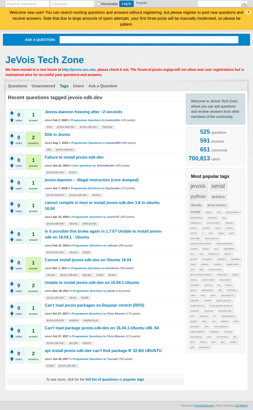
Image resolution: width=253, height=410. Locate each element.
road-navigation (197, 332)
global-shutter (233, 264)
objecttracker (207, 290)
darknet (227, 254)
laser (204, 321)
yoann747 (113, 216)
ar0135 (193, 233)
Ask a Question (102, 86)
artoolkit (224, 321)
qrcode (193, 259)
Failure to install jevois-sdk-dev (74, 157)
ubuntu (196, 205)
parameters (204, 347)
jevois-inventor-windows (200, 275)
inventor (206, 228)
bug (224, 218)
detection (221, 259)
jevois (198, 186)
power (193, 290)
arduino (218, 197)
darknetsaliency (228, 316)
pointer (233, 342)
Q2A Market (241, 405)
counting (228, 332)
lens (216, 249)
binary (235, 275)
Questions (17, 86)
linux (203, 295)
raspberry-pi (195, 223)
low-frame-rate (225, 311)
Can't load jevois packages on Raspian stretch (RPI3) (94, 305)
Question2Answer (204, 405)
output (221, 233)
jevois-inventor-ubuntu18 (221, 306)
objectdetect (229, 249)
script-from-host (197, 306)
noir (192, 269)
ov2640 (207, 300)
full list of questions (102, 379)
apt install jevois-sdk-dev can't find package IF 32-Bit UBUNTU (103, 351)
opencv (193, 228)
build (231, 233)
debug (203, 342)
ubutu (72, 297)
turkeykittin (112, 120)
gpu (222, 342)
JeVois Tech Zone (44, 60)
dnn (192, 254)
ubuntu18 (194, 311)
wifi (234, 337)
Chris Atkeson (116, 313)
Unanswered (43, 86)
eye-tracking (195, 337)
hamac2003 (113, 142)
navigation (214, 332)
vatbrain (112, 245)
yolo (210, 233)
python (198, 196)
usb (201, 254)
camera (229, 228)
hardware (235, 259)
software (217, 264)
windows (229, 223)
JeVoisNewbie (106, 165)
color (213, 342)
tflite (201, 269)
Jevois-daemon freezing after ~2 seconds (83, 112)
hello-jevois (222, 275)
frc (214, 316)
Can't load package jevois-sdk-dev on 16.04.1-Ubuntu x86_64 (102, 328)
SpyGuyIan (112, 188)
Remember (109, 4)
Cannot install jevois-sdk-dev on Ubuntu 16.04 (88, 260)
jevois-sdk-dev (232, 212)
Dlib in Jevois (57, 134)
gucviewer (194, 326)
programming (196, 218)
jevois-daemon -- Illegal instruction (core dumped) (92, 180)
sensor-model (208, 280)
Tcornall (112, 358)
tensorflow (212, 218)
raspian (73, 320)
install (192, 264)
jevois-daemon (212, 238)
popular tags (133, 379)
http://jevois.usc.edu (78, 70)
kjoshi (111, 290)
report (217, 228)
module (195, 212)
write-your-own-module (200, 243)
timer (235, 321)
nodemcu (204, 316)
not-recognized (221, 326)
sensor (229, 285)
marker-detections (224, 243)
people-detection (223, 300)
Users (78, 86)
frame (213, 295)
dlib (49, 149)
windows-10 (213, 254)
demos (193, 280)
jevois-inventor (217, 205)
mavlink (193, 249)
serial (218, 186)
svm (192, 316)
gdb (192, 347)
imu (213, 321)
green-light (195, 238)
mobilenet (208, 311)
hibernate (194, 300)
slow (192, 342)
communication (213, 223)
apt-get (193, 321)
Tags (64, 86)
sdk (219, 290)
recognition (207, 259)
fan (218, 285)
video (192, 295)
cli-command (222, 337)
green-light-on (227, 295)
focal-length (225, 280)
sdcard (206, 249)
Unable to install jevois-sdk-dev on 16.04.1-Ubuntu (92, 282)
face (207, 326)
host (219, 212)
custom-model (215, 269)
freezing (208, 285)
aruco (208, 212)
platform (204, 264)
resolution (194, 285)
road (209, 337)
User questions (82, 165)
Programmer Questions (86, 120)
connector (231, 290)
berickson (112, 268)
